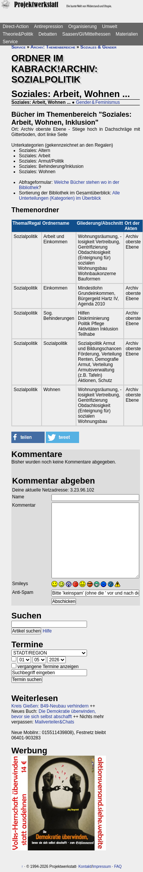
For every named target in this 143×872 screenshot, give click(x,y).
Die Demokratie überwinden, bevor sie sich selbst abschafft (53, 714)
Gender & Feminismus (98, 102)
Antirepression (48, 26)
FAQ (118, 866)
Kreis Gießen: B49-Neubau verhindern (50, 706)
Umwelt (109, 26)
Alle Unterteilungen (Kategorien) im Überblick (69, 195)
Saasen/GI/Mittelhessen (86, 34)
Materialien (127, 34)
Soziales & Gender (98, 47)
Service (10, 41)
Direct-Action (16, 26)
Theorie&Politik (18, 34)
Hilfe (47, 631)
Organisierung (82, 26)
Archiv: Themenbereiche (53, 47)
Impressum (101, 866)
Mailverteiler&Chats (54, 722)
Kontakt (84, 866)
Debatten (48, 34)
